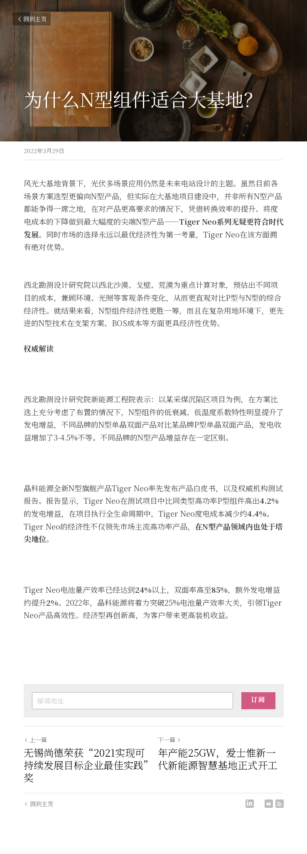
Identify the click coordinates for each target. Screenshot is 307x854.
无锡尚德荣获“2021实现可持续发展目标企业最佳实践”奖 (86, 765)
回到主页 (32, 19)
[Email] (269, 804)
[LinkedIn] (250, 804)
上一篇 (35, 739)
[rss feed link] (279, 804)
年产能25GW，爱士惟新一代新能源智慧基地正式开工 (218, 758)
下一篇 (169, 739)
